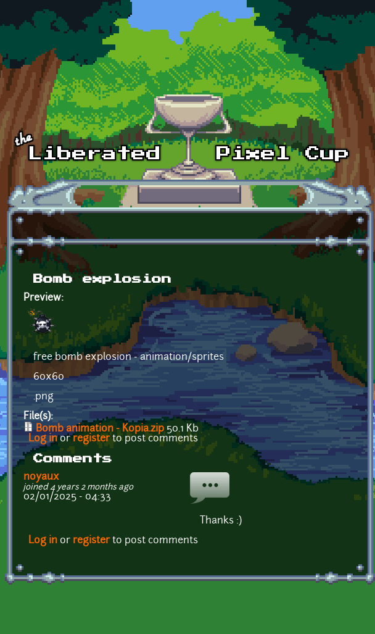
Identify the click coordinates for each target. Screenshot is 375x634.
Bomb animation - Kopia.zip (100, 429)
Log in (42, 439)
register (91, 439)
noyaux (41, 477)
